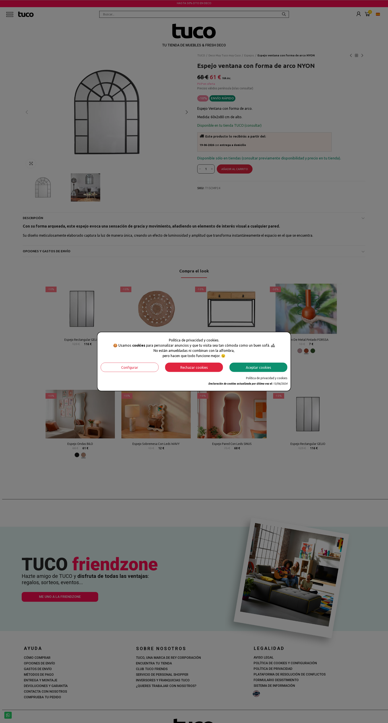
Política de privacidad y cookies (266, 378)
